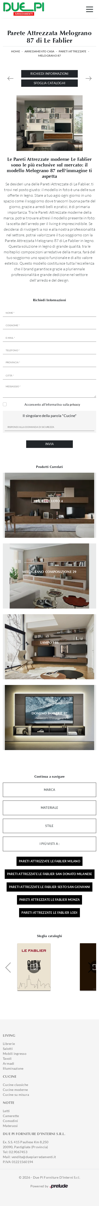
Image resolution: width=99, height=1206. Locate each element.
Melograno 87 (49, 55)
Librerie (9, 1044)
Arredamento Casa (39, 51)
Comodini (10, 1121)
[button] (90, 967)
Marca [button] (49, 790)
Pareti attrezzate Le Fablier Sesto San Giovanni (49, 887)
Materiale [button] (49, 808)
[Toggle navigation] (89, 9)
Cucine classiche (15, 1085)
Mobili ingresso (14, 1054)
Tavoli (7, 1058)
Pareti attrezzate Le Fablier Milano (49, 861)
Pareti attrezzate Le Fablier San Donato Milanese (49, 874)
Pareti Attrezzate (72, 51)
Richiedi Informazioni (49, 73)
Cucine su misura (16, 1095)
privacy (75, 404)
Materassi (10, 1126)
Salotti (8, 1049)
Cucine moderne (15, 1090)
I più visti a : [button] (50, 844)
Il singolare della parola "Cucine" (50, 415)
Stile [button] (49, 826)
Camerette (11, 1116)
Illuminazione (13, 1068)
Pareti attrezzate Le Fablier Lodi (49, 912)
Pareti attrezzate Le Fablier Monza (49, 899)
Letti (6, 1111)
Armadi (8, 1063)
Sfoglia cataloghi (49, 83)
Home (15, 51)
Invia (49, 444)
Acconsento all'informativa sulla (52, 404)
